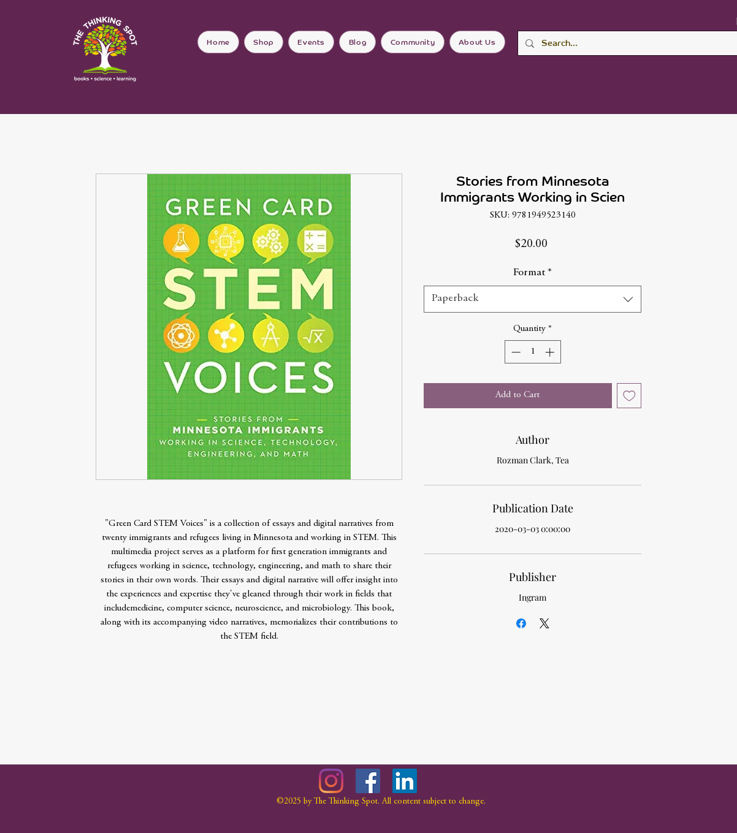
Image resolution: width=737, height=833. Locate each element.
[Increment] (551, 352)
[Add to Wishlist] (629, 395)
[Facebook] (368, 781)
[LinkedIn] (404, 781)
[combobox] (532, 299)
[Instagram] (331, 781)
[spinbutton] (532, 352)
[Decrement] (514, 352)
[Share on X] (544, 623)
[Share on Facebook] (521, 623)
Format (532, 272)
